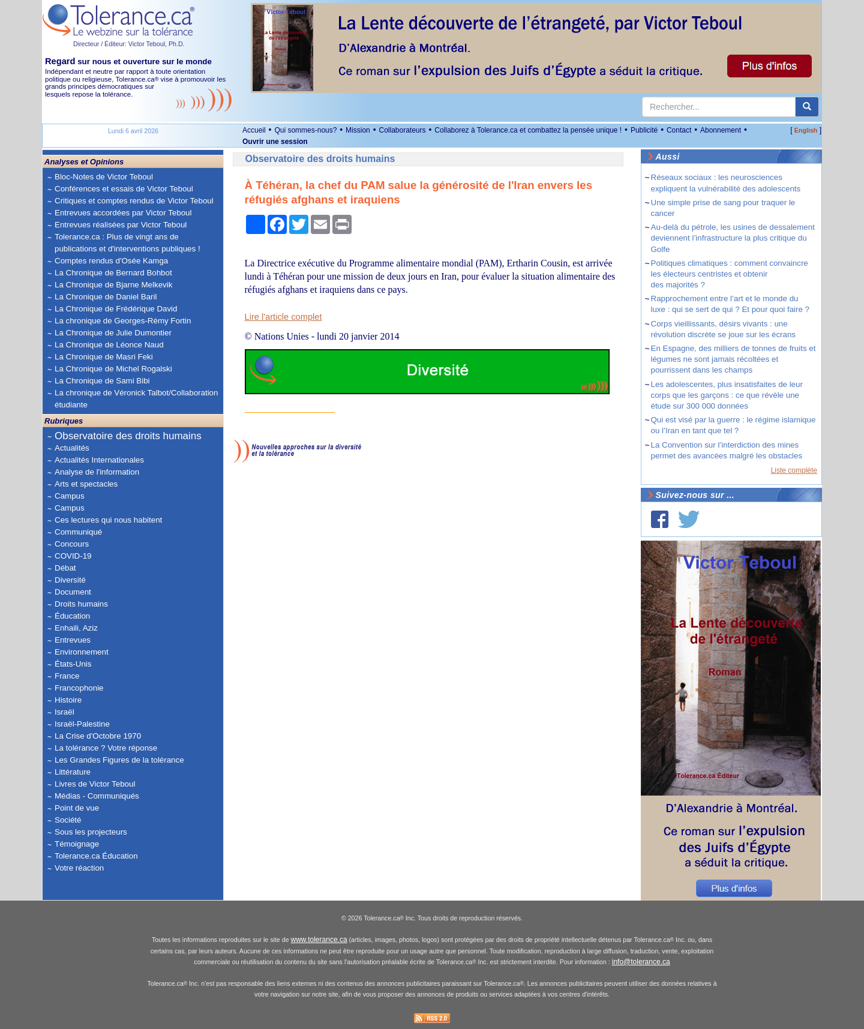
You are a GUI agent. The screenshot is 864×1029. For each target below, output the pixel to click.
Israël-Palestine (82, 723)
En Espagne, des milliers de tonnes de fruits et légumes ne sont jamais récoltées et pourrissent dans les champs (733, 359)
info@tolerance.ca (641, 962)
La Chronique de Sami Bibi (102, 380)
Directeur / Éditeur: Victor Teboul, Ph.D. (129, 43)
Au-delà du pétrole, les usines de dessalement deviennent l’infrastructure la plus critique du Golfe (733, 238)
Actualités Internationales (99, 459)
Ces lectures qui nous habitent (108, 519)
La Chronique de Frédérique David (116, 308)
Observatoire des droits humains (128, 436)
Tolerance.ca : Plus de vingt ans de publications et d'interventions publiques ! (127, 242)
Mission (358, 130)
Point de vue (77, 807)
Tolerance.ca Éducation (96, 855)
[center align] (807, 107)
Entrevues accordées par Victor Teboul (123, 212)
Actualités (72, 447)
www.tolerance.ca (319, 939)
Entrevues (73, 639)
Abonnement (720, 130)
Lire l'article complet (283, 317)
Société (68, 819)
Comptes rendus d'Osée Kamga (111, 260)
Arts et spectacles (86, 483)
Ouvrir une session (275, 141)
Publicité (644, 130)
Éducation (72, 615)
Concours (72, 543)
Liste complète (794, 470)
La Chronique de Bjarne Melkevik (113, 284)
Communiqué (78, 531)
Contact (679, 130)
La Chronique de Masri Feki (104, 356)
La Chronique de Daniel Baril (106, 296)
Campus (70, 495)
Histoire (68, 699)
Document (73, 591)
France (67, 675)
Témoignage (77, 843)
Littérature (73, 771)
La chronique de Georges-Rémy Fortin (123, 320)
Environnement (82, 651)
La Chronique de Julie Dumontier (113, 332)
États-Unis (73, 663)
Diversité (70, 579)
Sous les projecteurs (91, 831)
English (805, 130)
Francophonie (79, 687)
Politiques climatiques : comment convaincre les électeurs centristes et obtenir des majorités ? (729, 274)
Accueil (254, 130)
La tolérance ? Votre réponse (106, 747)
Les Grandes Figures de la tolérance (119, 759)
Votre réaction (79, 867)
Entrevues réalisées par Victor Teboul (121, 224)
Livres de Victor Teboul (95, 783)
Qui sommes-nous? (305, 130)
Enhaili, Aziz (76, 627)
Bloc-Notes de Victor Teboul (104, 176)
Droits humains (81, 603)
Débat (65, 567)
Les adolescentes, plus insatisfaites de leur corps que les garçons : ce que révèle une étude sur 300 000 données (727, 395)
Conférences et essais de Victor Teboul (124, 188)
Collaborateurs (402, 130)
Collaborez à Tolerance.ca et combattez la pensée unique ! (528, 130)
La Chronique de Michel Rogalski (113, 368)
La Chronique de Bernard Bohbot (113, 272)
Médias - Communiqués (97, 795)
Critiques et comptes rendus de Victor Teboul (134, 200)
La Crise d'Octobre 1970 (98, 735)
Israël (64, 711)
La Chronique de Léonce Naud (109, 344)
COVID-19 (73, 555)
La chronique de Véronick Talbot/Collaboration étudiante (136, 398)
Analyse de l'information (97, 471)
